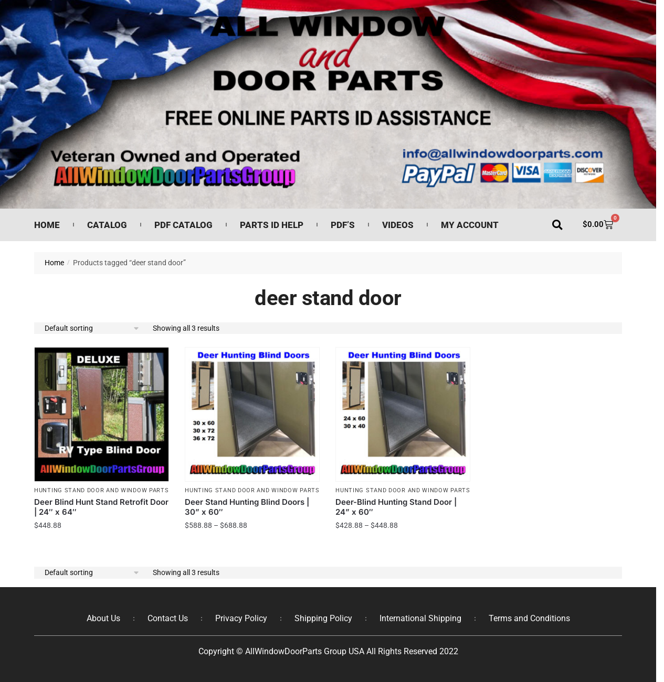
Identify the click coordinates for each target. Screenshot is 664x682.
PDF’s (343, 225)
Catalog (107, 225)
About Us (103, 618)
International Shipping (420, 618)
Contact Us (167, 618)
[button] (557, 224)
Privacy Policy (241, 618)
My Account (470, 225)
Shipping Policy (323, 618)
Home (47, 225)
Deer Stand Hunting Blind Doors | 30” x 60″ (247, 507)
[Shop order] (92, 328)
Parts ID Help (271, 225)
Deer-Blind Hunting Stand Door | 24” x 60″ (396, 507)
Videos (398, 225)
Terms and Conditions (529, 618)
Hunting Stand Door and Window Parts (101, 490)
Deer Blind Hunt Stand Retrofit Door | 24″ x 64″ (101, 507)
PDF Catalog (183, 225)
